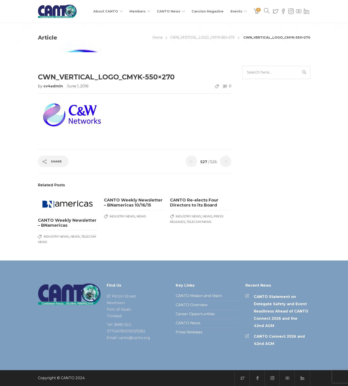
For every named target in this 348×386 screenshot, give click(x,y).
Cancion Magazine (208, 11)
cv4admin (53, 86)
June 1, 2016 (77, 86)
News (75, 236)
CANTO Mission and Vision (199, 296)
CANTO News (168, 11)
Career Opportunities (195, 314)
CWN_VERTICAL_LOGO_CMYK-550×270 (202, 37)
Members (137, 11)
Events (236, 11)
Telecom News (199, 222)
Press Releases (189, 332)
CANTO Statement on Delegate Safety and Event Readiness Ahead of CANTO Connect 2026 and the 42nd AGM (281, 311)
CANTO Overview (191, 305)
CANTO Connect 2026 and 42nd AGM (279, 340)
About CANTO (105, 11)
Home (157, 37)
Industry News (56, 236)
